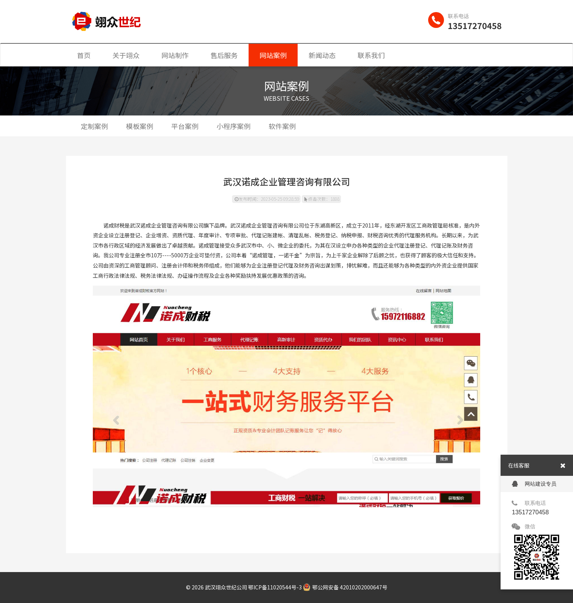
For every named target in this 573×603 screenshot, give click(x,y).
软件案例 (282, 126)
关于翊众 (126, 55)
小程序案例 (233, 126)
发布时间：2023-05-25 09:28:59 (267, 198)
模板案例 (139, 126)
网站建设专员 (534, 484)
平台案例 (184, 126)
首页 (84, 55)
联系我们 (371, 55)
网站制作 (175, 55)
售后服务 (224, 55)
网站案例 (273, 55)
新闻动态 (322, 55)
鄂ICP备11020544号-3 (275, 587)
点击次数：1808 (321, 198)
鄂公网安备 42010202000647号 (345, 587)
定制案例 (94, 126)
